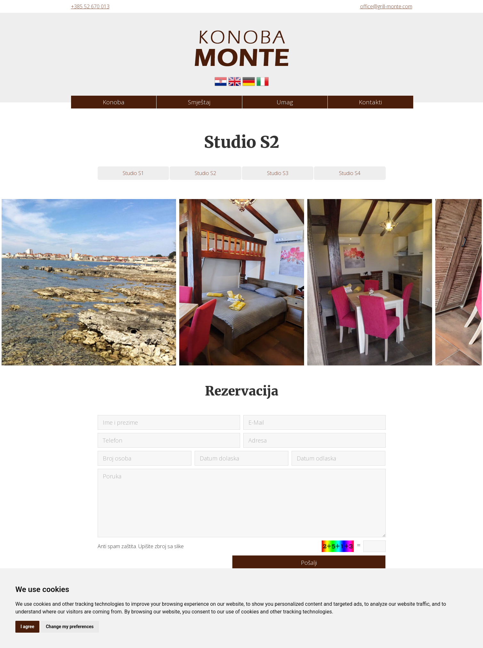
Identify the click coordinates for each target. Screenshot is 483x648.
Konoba (114, 102)
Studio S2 (205, 173)
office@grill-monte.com (386, 6)
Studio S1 (133, 173)
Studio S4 (349, 173)
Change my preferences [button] (69, 626)
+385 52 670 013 (90, 6)
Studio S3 (277, 173)
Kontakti (370, 102)
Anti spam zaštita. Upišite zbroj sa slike (141, 546)
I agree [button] (27, 626)
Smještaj (199, 102)
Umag (285, 102)
